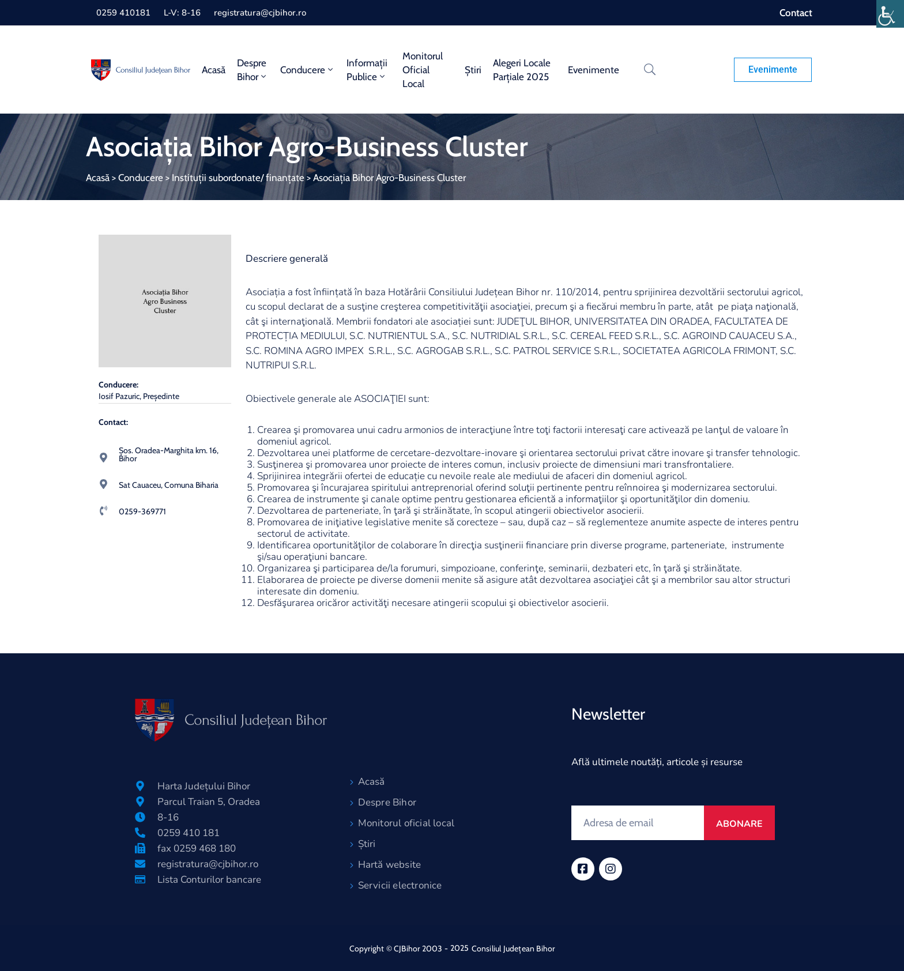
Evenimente (593, 70)
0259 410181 (123, 12)
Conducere (307, 70)
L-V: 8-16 (182, 12)
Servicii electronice (400, 885)
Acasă (213, 70)
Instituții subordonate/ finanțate (238, 177)
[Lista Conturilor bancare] (140, 879)
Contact (795, 12)
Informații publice (366, 69)
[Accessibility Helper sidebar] (890, 14)
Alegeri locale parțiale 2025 (522, 69)
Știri (473, 70)
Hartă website (389, 864)
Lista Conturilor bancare (209, 879)
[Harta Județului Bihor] (140, 786)
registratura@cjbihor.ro (260, 12)
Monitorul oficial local (422, 69)
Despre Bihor (252, 69)
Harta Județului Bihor (203, 786)
